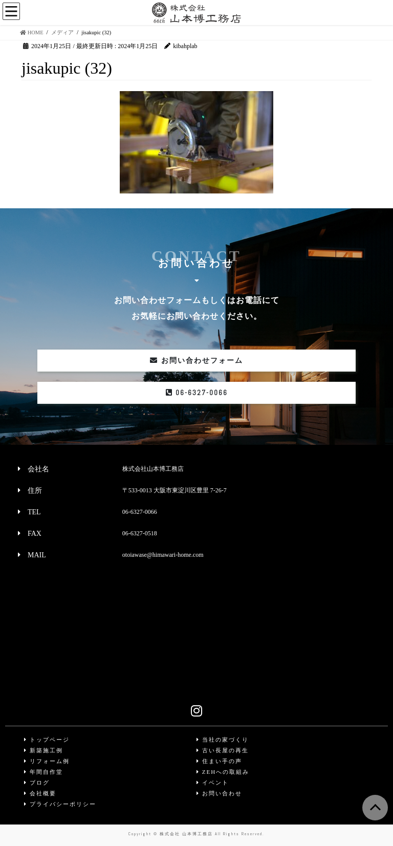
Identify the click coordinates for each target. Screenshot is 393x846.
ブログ (37, 782)
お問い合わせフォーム (196, 360)
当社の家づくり (222, 739)
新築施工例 (43, 750)
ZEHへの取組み (222, 772)
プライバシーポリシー (60, 804)
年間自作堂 (43, 772)
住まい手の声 (219, 761)
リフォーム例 (47, 761)
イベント (212, 782)
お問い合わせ (219, 793)
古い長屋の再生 (222, 750)
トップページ (47, 739)
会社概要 (40, 793)
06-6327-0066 (197, 392)
